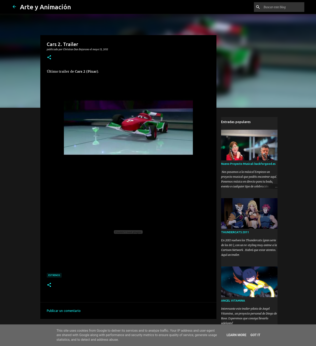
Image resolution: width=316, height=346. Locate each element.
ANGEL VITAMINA (233, 300)
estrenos (54, 275)
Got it (255, 335)
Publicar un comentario (64, 311)
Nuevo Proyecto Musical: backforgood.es (248, 163)
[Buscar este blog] (283, 7)
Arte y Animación (45, 6)
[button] (49, 57)
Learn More (236, 335)
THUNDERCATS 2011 (235, 232)
